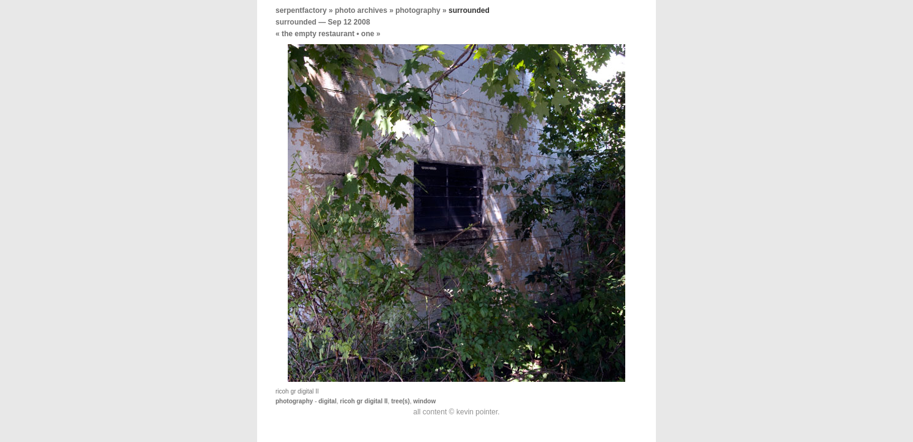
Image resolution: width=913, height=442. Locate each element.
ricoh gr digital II (364, 401)
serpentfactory (300, 10)
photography (417, 10)
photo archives (361, 10)
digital (327, 401)
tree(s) (400, 401)
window (425, 401)
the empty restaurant (318, 33)
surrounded (296, 22)
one (367, 33)
